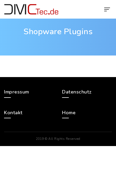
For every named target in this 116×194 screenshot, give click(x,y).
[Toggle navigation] (107, 9)
